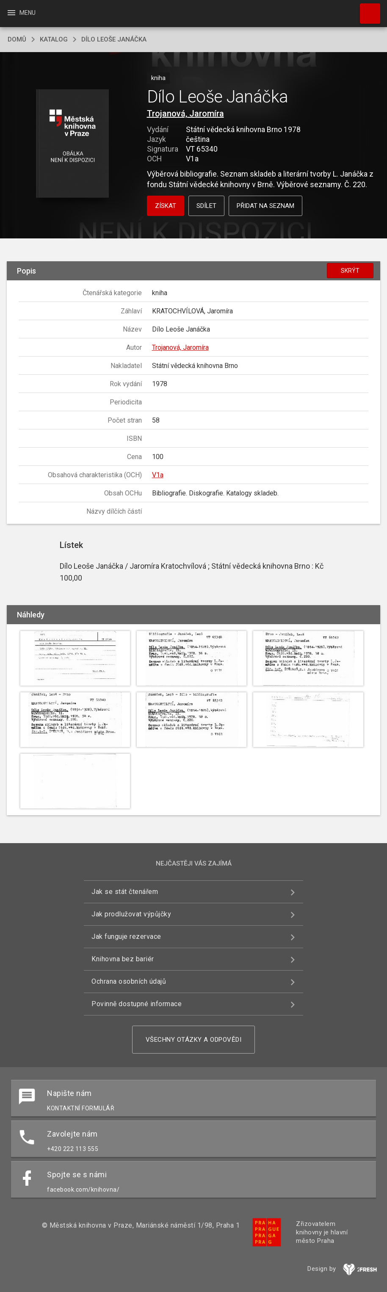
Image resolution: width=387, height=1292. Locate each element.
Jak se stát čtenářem (124, 892)
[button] (72, 144)
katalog (54, 39)
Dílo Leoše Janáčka (114, 39)
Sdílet (206, 206)
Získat (165, 206)
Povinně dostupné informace (136, 1004)
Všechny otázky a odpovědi (194, 1039)
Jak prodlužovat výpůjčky (131, 914)
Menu (21, 13)
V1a (157, 475)
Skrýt (350, 270)
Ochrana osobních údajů (128, 981)
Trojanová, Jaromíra (185, 113)
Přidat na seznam (265, 206)
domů (17, 39)
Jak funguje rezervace (126, 936)
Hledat (366, 9)
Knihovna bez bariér (122, 959)
